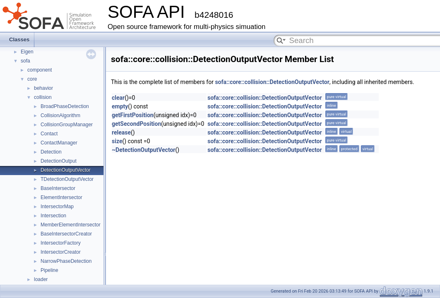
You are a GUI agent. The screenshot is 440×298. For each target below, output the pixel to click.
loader (41, 279)
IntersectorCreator (61, 252)
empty (120, 106)
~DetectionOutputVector (143, 150)
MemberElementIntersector (71, 225)
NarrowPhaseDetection (66, 261)
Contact (49, 134)
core (32, 79)
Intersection (53, 216)
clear (118, 97)
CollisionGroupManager (67, 124)
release (121, 132)
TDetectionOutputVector (67, 179)
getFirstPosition (133, 115)
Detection (51, 152)
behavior (43, 88)
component (39, 70)
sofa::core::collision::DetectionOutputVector (272, 82)
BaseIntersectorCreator (66, 234)
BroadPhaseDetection (65, 106)
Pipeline (49, 270)
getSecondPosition (136, 123)
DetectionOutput (59, 161)
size (117, 141)
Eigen (27, 52)
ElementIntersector (61, 197)
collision (43, 97)
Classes (19, 39)
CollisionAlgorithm (60, 115)
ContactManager (59, 143)
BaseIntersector (58, 188)
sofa (25, 61)
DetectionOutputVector (66, 170)
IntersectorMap (57, 206)
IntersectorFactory (61, 243)
